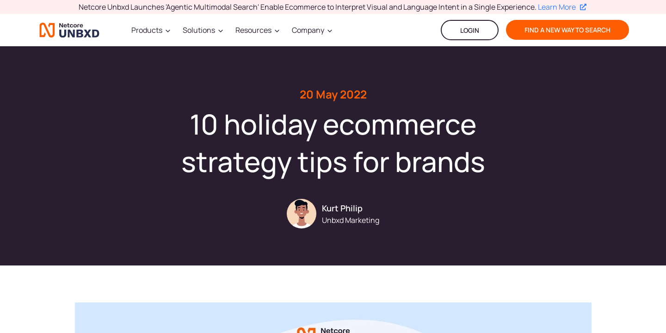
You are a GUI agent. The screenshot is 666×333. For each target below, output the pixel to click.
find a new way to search (567, 29)
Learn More (562, 7)
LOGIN (469, 30)
